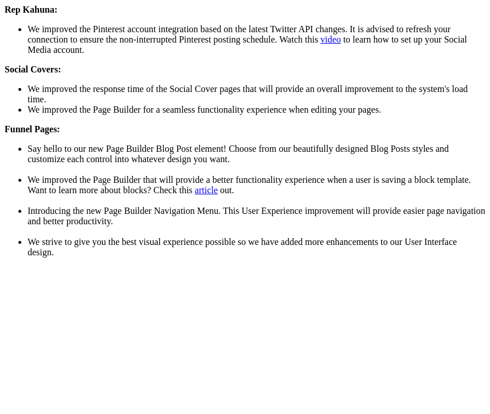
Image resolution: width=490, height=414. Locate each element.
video (331, 39)
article (206, 190)
